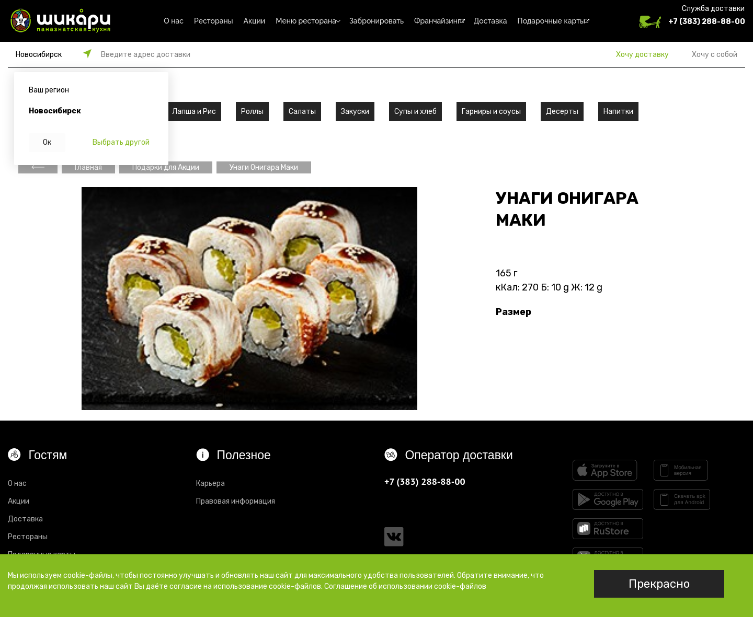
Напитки (618, 111)
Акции (255, 21)
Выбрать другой (121, 142)
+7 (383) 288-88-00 (706, 21)
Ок (47, 142)
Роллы (252, 111)
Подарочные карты (551, 21)
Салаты (302, 111)
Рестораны (213, 21)
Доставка (490, 21)
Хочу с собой (714, 54)
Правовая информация (235, 501)
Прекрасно (659, 584)
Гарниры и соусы (491, 111)
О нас (174, 21)
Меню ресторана (306, 21)
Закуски (355, 111)
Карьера (210, 483)
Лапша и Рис (194, 111)
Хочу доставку (642, 54)
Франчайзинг (437, 21)
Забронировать (376, 21)
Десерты (562, 111)
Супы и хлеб (415, 111)
